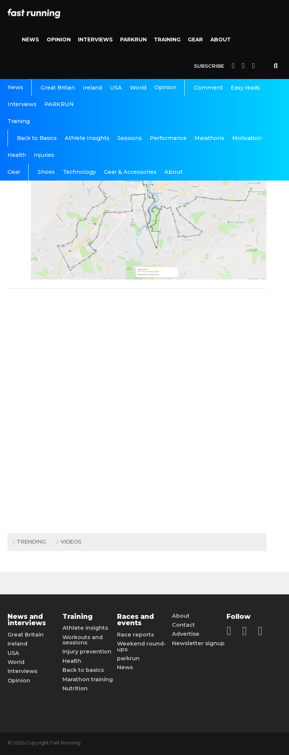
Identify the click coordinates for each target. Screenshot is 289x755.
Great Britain (58, 87)
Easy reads (245, 87)
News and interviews (27, 619)
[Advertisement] (137, 409)
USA (116, 87)
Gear (195, 39)
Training (167, 39)
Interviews (95, 39)
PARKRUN (133, 39)
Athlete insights (85, 627)
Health (17, 155)
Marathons (209, 138)
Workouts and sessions (82, 640)
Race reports (135, 634)
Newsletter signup (198, 643)
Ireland (92, 87)
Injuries (44, 155)
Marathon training (87, 679)
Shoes (46, 172)
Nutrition (75, 688)
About (220, 39)
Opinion (59, 39)
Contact (183, 624)
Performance (168, 138)
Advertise (185, 634)
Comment (208, 87)
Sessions (129, 138)
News (30, 39)
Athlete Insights (87, 138)
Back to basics (83, 670)
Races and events (135, 619)
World (138, 87)
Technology (79, 172)
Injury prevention (86, 651)
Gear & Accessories (130, 172)
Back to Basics (37, 138)
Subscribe (209, 66)
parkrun (128, 658)
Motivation (247, 138)
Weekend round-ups (141, 646)
